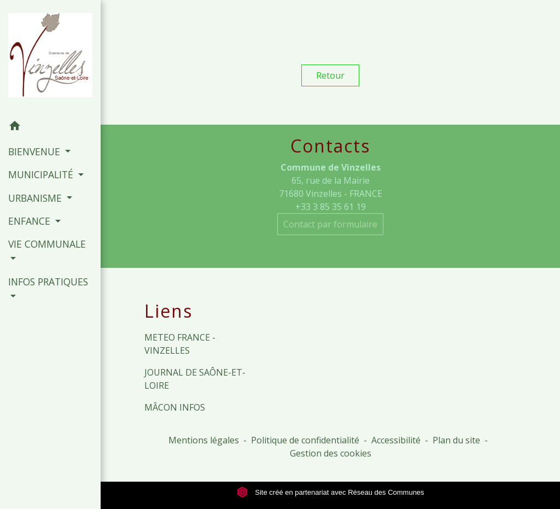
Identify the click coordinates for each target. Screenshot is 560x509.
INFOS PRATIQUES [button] (48, 281)
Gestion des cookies (330, 453)
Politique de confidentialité (305, 440)
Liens (168, 311)
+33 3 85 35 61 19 (330, 207)
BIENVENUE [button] (35, 151)
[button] (50, 127)
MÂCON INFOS (174, 407)
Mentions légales (203, 440)
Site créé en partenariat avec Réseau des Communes (330, 492)
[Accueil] (50, 57)
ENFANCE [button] (30, 220)
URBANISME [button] (36, 197)
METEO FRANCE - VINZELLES (179, 343)
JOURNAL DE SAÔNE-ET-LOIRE (195, 378)
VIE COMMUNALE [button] (47, 243)
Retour (330, 75)
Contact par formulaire (330, 224)
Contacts (330, 146)
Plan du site (456, 440)
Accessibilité (396, 440)
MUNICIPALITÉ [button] (42, 174)
